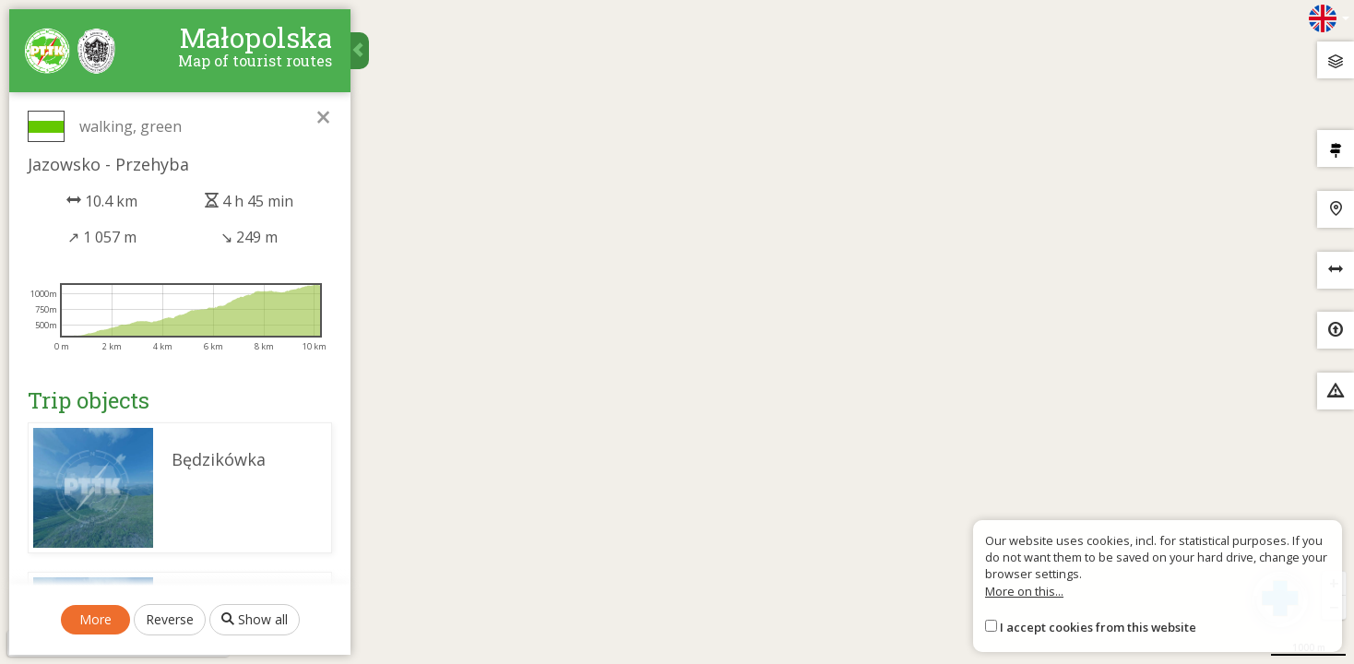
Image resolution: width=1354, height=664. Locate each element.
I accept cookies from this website (1098, 627)
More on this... (1024, 591)
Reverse (170, 619)
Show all (254, 619)
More (95, 619)
